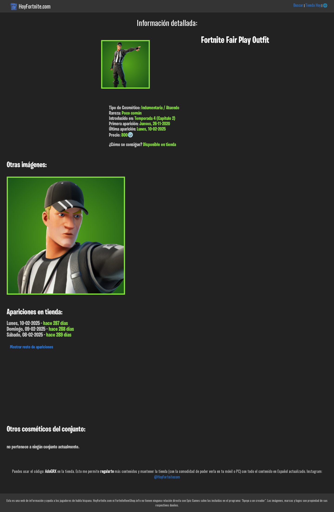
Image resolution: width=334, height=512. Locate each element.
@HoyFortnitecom (167, 477)
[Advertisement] (139, 386)
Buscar (298, 5)
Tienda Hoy (313, 5)
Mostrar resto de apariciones (31, 347)
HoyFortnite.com (35, 6)
